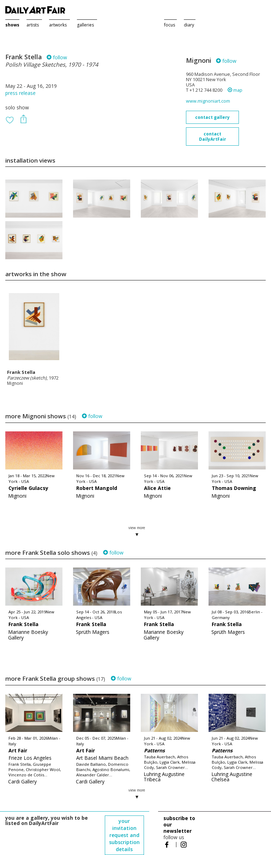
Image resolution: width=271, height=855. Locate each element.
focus (169, 25)
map (235, 90)
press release (20, 93)
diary (189, 25)
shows (12, 25)
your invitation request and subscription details (124, 835)
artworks (58, 25)
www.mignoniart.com (208, 101)
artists (32, 25)
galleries (85, 25)
